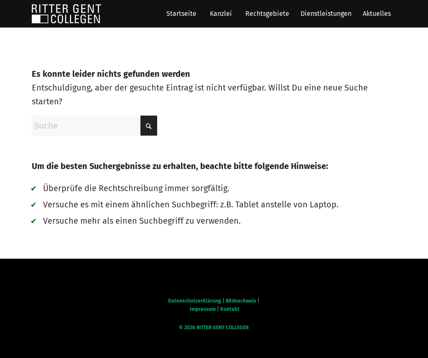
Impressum (203, 309)
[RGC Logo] (66, 13)
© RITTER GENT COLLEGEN (214, 327)
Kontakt (229, 309)
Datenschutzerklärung (194, 301)
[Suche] (94, 126)
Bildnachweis (241, 301)
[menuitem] (181, 14)
